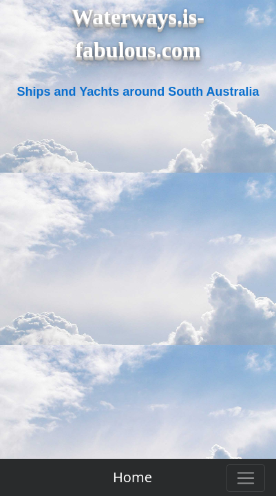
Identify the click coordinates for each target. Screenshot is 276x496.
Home (132, 477)
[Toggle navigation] (245, 478)
